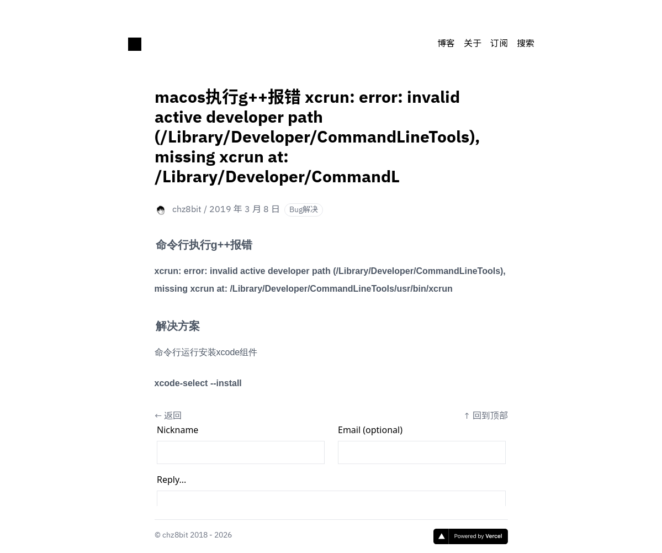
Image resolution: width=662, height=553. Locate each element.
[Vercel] (470, 536)
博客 (446, 44)
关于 (472, 44)
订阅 (499, 44)
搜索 (525, 44)
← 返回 (168, 416)
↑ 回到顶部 (485, 416)
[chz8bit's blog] (134, 44)
